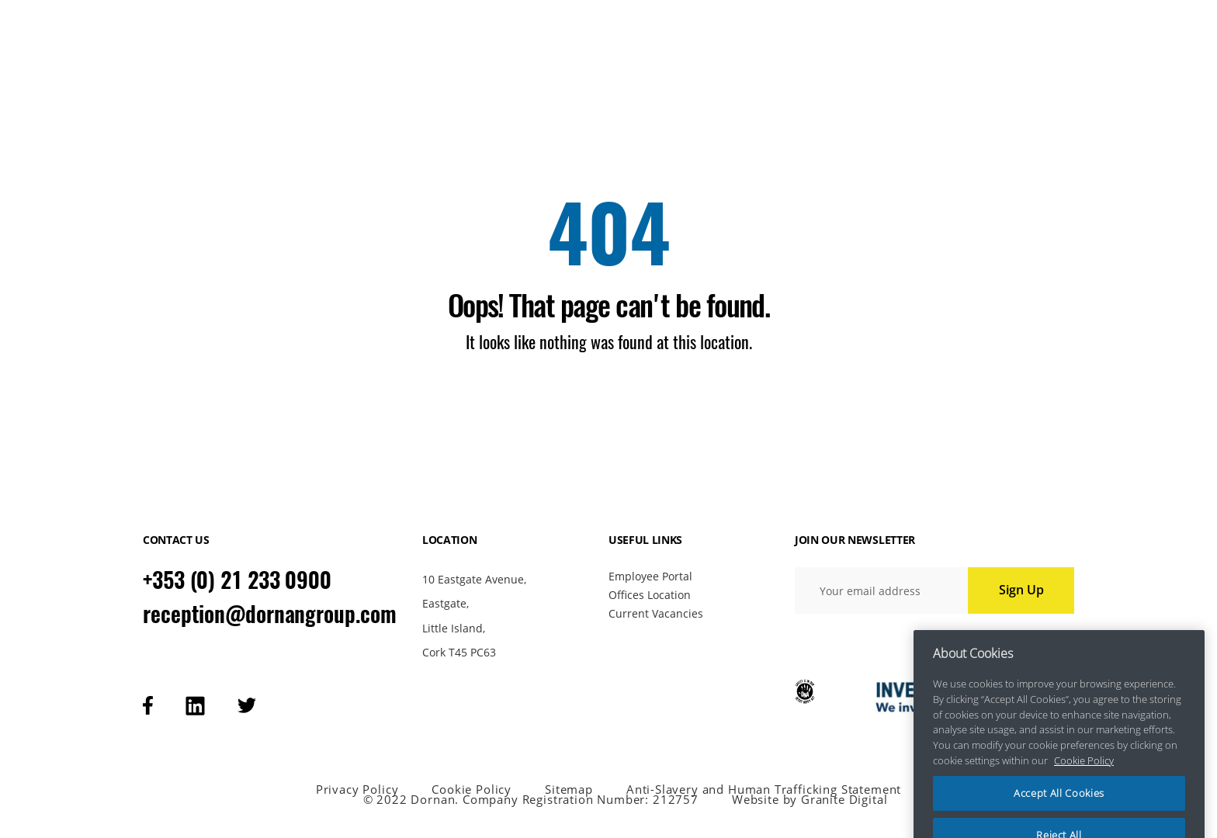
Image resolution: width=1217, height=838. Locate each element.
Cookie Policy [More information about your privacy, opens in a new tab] (1084, 772)
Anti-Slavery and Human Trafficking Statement (763, 789)
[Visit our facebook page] (148, 705)
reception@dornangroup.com (270, 613)
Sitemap (569, 789)
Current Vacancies (655, 613)
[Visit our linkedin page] (195, 705)
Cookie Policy (471, 789)
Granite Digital (844, 799)
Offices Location (649, 594)
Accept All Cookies (1059, 805)
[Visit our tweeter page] (247, 705)
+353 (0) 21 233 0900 (237, 579)
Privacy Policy (357, 789)
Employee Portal (650, 576)
